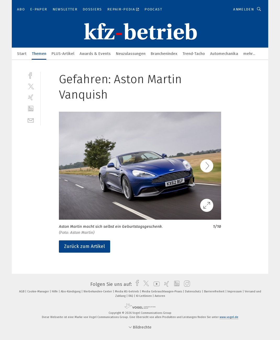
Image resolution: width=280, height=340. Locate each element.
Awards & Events (95, 53)
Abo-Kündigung (71, 291)
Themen (39, 53)
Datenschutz (193, 291)
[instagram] (185, 284)
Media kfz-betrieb (127, 291)
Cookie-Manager (38, 291)
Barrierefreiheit (214, 291)
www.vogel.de (229, 317)
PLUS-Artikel (63, 53)
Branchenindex (164, 53)
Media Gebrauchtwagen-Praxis (162, 291)
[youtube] (155, 284)
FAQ (131, 296)
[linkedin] (30, 108)
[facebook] (30, 75)
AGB (22, 291)
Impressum (235, 291)
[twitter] (30, 86)
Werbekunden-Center (98, 291)
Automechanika (224, 53)
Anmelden (243, 9)
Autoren (160, 296)
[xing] (30, 97)
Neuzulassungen (130, 53)
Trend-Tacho (193, 53)
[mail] (30, 120)
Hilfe (55, 291)
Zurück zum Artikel (84, 246)
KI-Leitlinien (144, 296)
